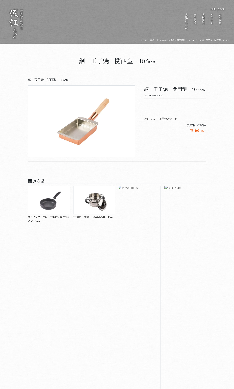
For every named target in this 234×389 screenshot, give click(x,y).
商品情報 (103, 351)
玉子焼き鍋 (165, 118)
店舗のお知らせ (169, 355)
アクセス (127, 351)
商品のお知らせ (163, 355)
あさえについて (67, 338)
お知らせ (166, 338)
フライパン (150, 118)
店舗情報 (139, 351)
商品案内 (100, 338)
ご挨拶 (73, 350)
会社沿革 (61, 351)
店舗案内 (133, 338)
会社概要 (67, 351)
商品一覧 (117, 244)
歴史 (133, 349)
